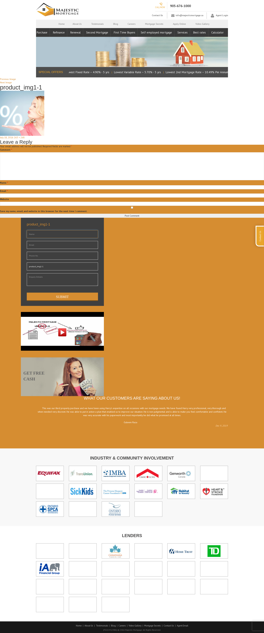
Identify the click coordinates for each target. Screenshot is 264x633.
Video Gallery (202, 23)
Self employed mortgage (156, 32)
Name (4, 182)
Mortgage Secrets (154, 23)
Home (62, 23)
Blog (115, 23)
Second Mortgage (97, 32)
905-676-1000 (180, 6)
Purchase (42, 32)
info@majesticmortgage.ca (189, 15)
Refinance (59, 32)
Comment (6, 149)
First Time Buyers (124, 32)
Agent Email (182, 626)
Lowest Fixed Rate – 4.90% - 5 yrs (88, 72)
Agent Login (222, 15)
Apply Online (179, 23)
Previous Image (8, 79)
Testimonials (97, 23)
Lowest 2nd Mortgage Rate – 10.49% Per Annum (198, 72)
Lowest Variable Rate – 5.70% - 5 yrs (138, 72)
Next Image (6, 82)
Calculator (217, 32)
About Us (77, 23)
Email (4, 190)
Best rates (199, 32)
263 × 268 (19, 137)
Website (4, 199)
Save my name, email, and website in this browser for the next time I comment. (43, 211)
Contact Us (157, 15)
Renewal (75, 32)
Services (182, 32)
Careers (132, 23)
